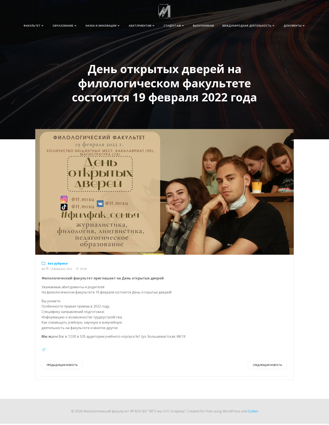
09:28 (81, 270)
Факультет (63, 26)
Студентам (203, 26)
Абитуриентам (172, 26)
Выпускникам (233, 26)
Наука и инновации (132, 26)
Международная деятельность (278, 26)
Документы (294, 34)
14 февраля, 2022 (59, 270)
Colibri (253, 412)
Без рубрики (58, 264)
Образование (94, 26)
